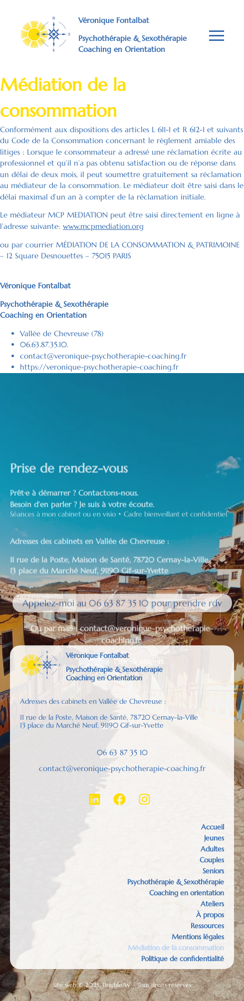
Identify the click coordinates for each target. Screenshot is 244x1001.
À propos (210, 914)
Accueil (212, 826)
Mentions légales (198, 936)
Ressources (207, 925)
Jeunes (214, 837)
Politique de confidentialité (182, 958)
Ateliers (212, 903)
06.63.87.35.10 (43, 344)
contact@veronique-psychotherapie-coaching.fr (103, 356)
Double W (116, 985)
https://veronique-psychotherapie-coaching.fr (99, 367)
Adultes (212, 848)
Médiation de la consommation (176, 947)
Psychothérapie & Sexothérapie (175, 881)
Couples (212, 859)
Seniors (213, 870)
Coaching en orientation (186, 892)
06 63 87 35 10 (122, 752)
